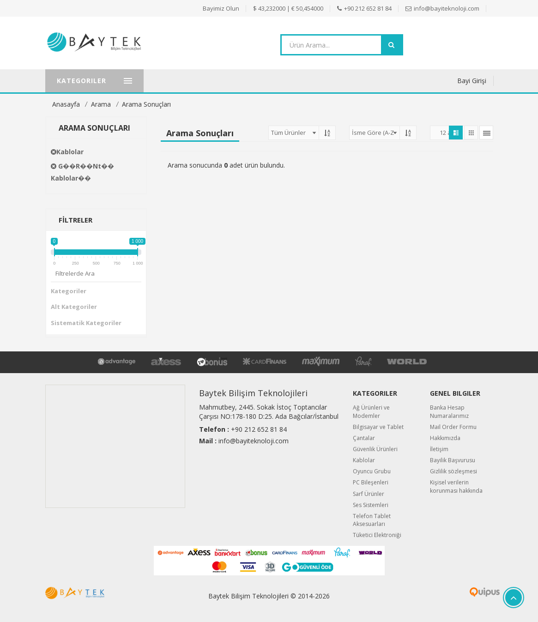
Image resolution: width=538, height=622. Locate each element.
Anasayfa (66, 104)
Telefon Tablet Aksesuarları (372, 520)
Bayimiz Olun (221, 8)
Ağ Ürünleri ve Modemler (371, 411)
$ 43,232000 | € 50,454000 (288, 8)
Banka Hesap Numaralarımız (449, 411)
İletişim (439, 449)
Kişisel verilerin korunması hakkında (456, 486)
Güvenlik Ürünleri (375, 449)
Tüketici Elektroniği (377, 535)
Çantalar (364, 438)
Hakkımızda (445, 438)
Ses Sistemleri (370, 505)
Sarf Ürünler (368, 494)
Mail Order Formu (453, 427)
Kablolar (67, 151)
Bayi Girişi (471, 80)
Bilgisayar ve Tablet (378, 427)
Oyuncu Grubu (372, 471)
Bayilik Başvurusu (452, 460)
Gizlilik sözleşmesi (453, 471)
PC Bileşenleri (370, 482)
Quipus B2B (461, 592)
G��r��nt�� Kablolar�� (82, 172)
